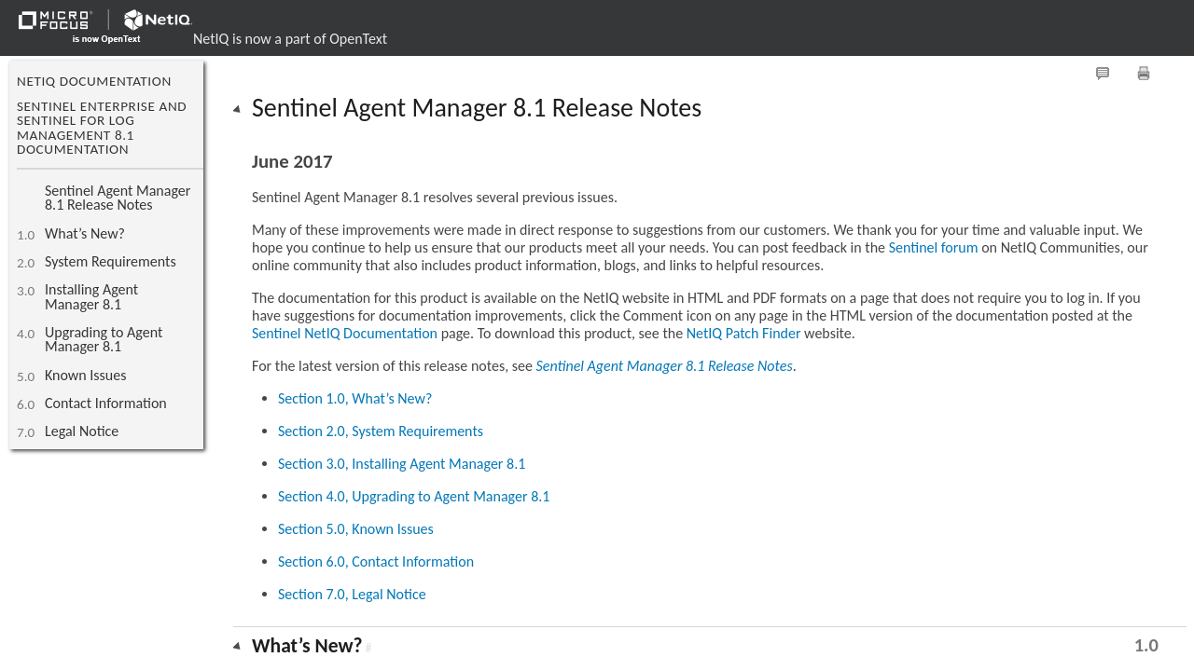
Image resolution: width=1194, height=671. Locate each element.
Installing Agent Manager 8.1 (91, 296)
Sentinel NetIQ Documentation (344, 333)
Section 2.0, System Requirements (380, 431)
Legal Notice (81, 431)
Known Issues (85, 375)
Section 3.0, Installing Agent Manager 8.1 (401, 463)
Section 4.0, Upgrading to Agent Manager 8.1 (413, 496)
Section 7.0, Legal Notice (352, 594)
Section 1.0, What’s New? (355, 398)
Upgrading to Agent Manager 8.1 (103, 339)
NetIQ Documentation (94, 81)
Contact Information (106, 403)
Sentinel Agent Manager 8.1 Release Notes (117, 197)
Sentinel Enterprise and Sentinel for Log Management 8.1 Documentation (102, 127)
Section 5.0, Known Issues (356, 529)
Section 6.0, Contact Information (376, 561)
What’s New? (85, 233)
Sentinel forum (934, 247)
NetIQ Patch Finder (744, 333)
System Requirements (110, 261)
